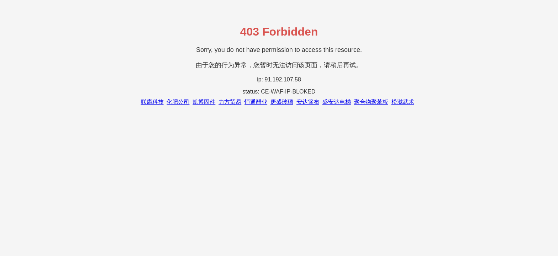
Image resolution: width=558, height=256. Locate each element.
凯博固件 (204, 102)
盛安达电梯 (336, 102)
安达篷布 (307, 102)
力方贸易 (230, 102)
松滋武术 (402, 102)
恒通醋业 (255, 102)
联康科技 (152, 102)
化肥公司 (178, 102)
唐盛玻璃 (281, 102)
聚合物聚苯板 (371, 102)
